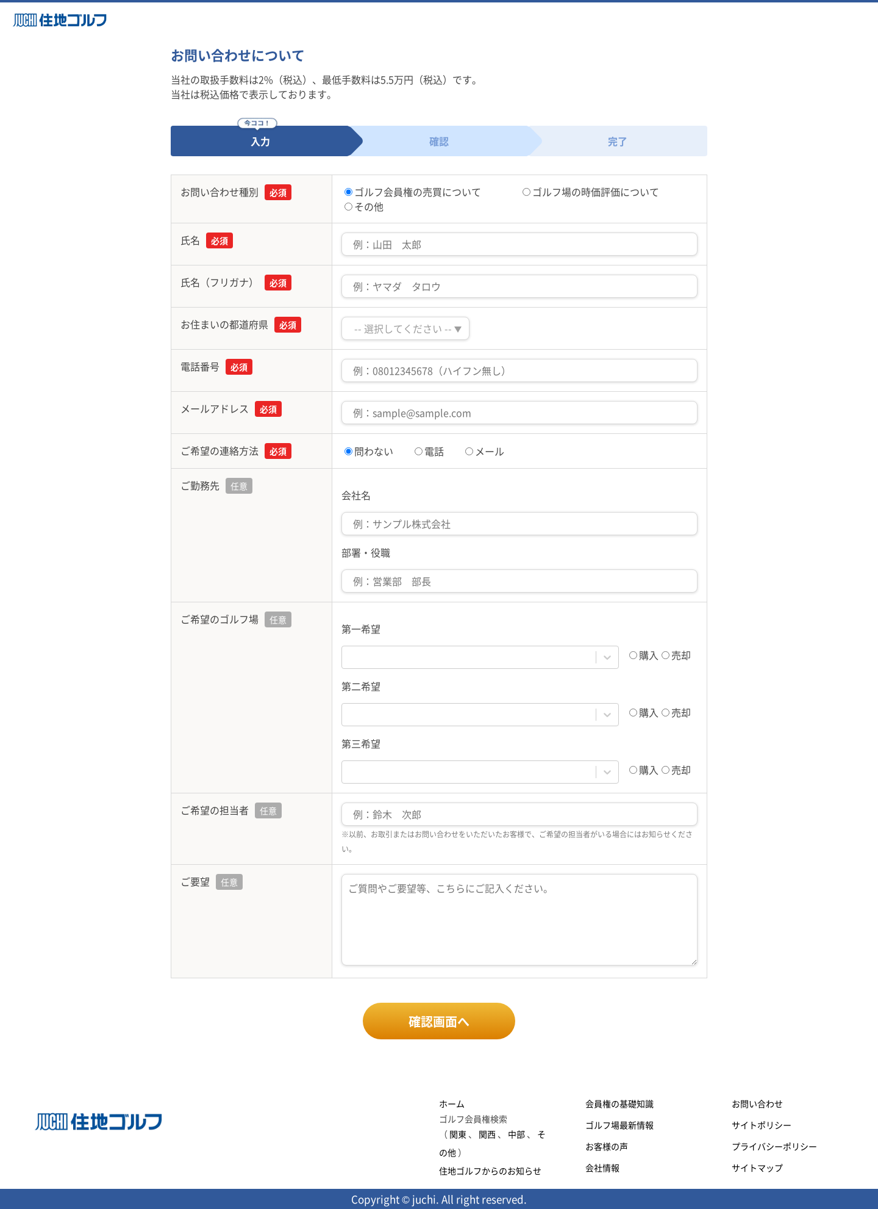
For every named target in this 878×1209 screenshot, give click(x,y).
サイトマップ (757, 1167)
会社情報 (602, 1167)
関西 (487, 1134)
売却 (676, 655)
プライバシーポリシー (774, 1146)
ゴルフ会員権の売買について (412, 191)
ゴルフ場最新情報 (619, 1125)
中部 (516, 1134)
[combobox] (349, 657)
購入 (644, 655)
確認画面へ (439, 1021)
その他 (364, 206)
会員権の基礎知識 (619, 1103)
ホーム (452, 1103)
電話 (429, 451)
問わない (368, 451)
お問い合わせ (757, 1103)
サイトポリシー (761, 1125)
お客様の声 (606, 1146)
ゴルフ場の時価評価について (591, 191)
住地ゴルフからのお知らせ (490, 1170)
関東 (458, 1134)
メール (484, 451)
